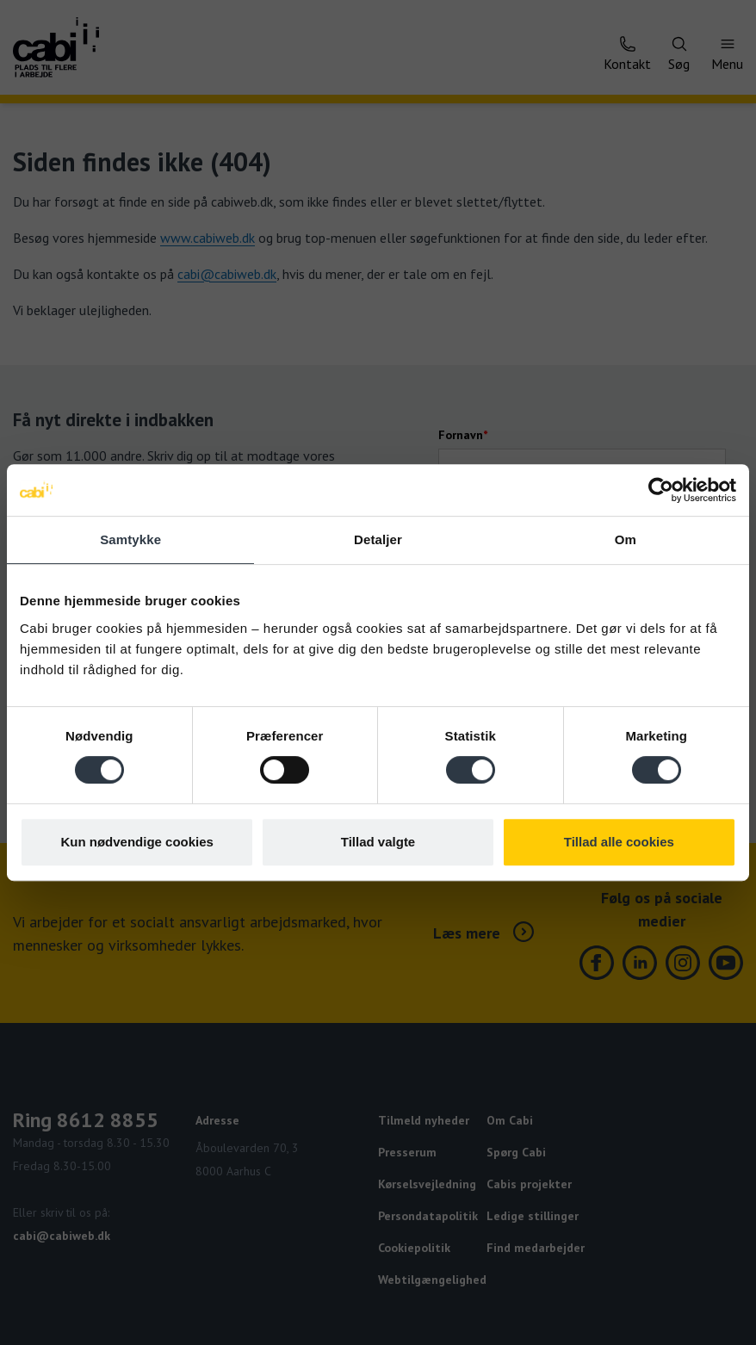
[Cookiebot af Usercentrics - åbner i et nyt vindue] (661, 490)
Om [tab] (625, 539)
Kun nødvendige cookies (137, 841)
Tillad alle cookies (619, 841)
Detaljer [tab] (378, 539)
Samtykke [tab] (130, 539)
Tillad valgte (378, 841)
